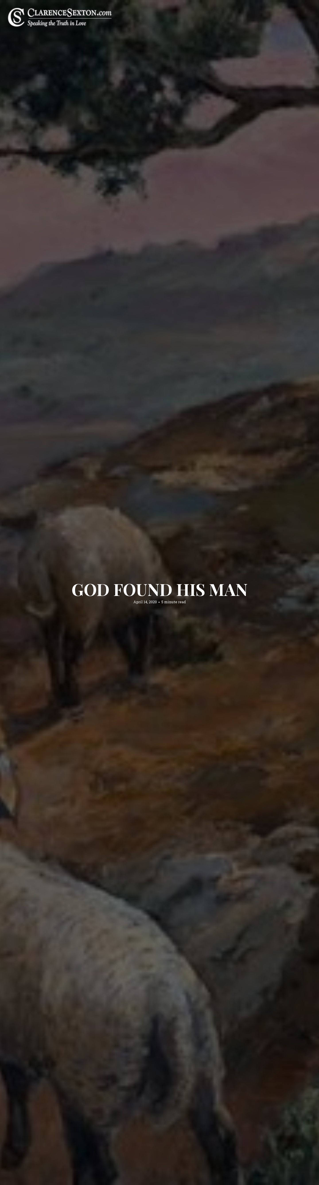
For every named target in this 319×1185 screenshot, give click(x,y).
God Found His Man (160, 589)
